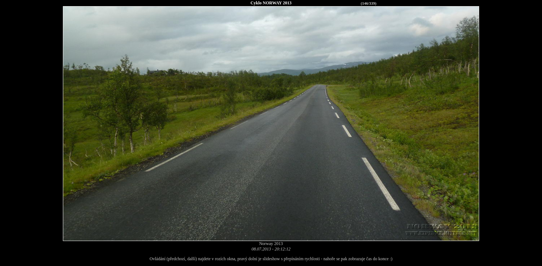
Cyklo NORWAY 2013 (270, 2)
